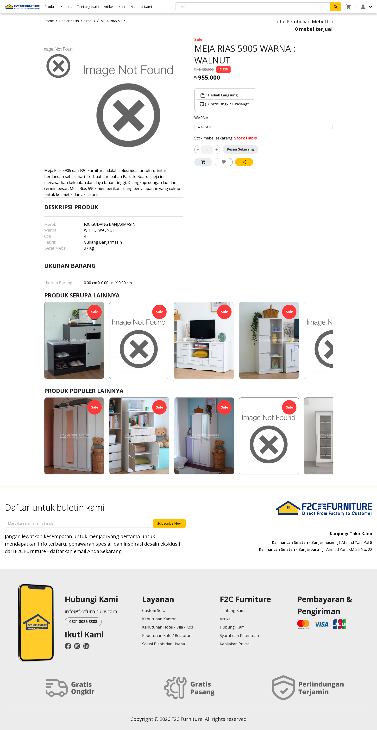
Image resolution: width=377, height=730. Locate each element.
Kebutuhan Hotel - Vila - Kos (167, 627)
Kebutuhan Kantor (159, 619)
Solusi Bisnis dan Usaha (163, 644)
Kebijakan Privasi (235, 644)
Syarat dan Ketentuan (239, 635)
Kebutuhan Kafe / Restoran (166, 635)
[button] (74, 340)
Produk (50, 6)
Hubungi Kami (141, 6)
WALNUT (204, 127)
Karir (122, 6)
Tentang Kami (88, 6)
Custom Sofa (153, 610)
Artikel (108, 6)
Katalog (66, 6)
